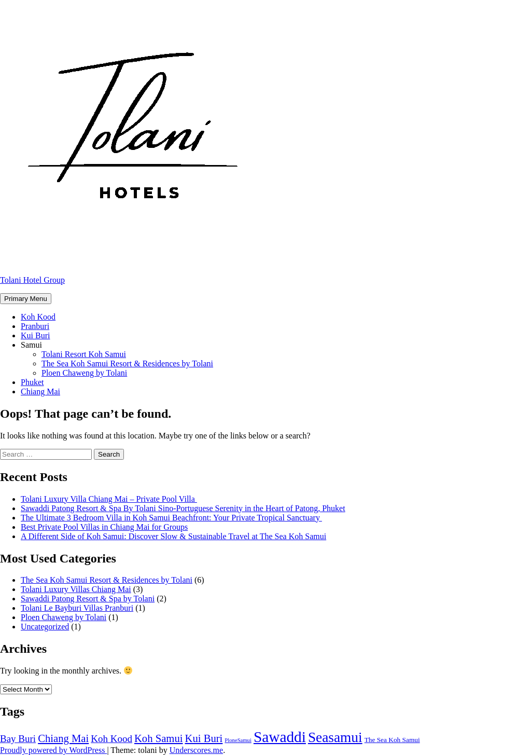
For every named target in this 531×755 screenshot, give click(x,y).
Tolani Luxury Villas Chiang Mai (76, 589)
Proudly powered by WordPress (53, 750)
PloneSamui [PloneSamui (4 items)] (238, 740)
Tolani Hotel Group (32, 280)
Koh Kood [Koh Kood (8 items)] (111, 738)
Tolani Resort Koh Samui (83, 354)
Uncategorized (45, 626)
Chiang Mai (40, 391)
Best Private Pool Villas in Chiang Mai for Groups (104, 527)
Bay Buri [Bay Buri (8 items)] (18, 738)
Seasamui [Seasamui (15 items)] (335, 737)
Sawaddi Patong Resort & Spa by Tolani (88, 598)
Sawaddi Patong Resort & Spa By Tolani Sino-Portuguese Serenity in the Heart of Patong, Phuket (183, 508)
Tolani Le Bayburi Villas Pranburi (77, 607)
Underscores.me (196, 750)
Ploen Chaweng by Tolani (84, 372)
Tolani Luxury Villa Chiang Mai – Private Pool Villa (109, 499)
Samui (31, 344)
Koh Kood (38, 316)
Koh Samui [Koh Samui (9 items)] (158, 738)
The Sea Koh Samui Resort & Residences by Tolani (127, 363)
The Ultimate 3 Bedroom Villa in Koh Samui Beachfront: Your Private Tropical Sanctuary (171, 517)
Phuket (32, 382)
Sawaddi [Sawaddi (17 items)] (280, 737)
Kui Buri (35, 335)
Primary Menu (25, 299)
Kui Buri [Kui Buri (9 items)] (203, 738)
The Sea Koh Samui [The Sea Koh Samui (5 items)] (392, 740)
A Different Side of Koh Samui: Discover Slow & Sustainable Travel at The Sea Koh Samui (173, 536)
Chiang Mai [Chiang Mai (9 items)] (63, 738)
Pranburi (35, 326)
